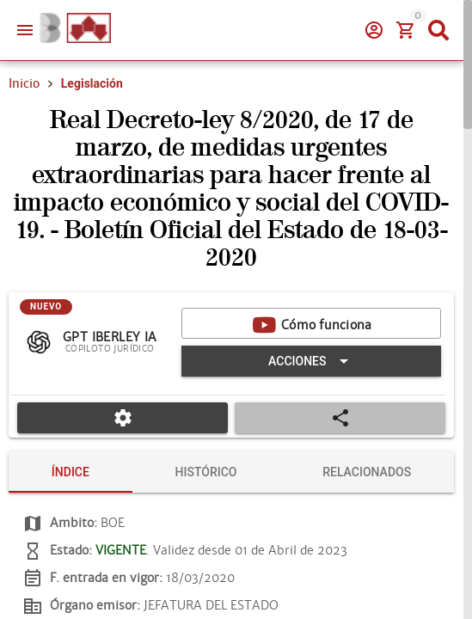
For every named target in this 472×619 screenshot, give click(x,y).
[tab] (70, 472)
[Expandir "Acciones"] (311, 361)
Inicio (24, 83)
